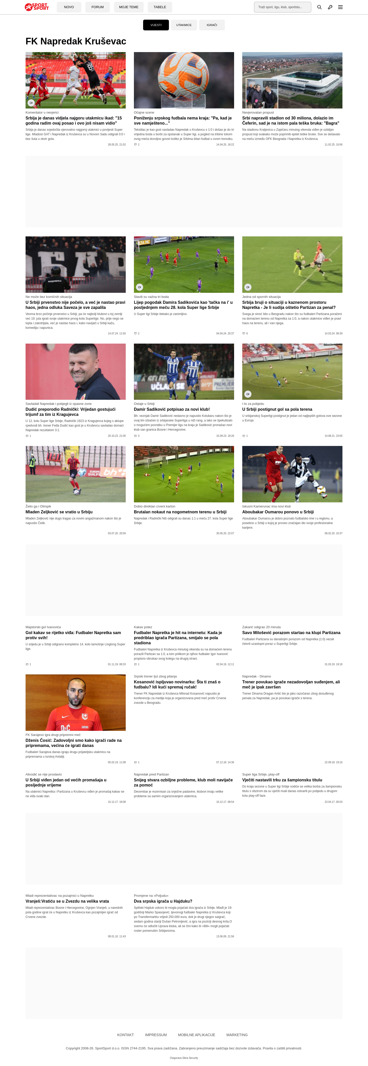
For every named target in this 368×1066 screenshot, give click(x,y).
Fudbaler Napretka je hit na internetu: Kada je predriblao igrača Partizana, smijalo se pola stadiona (178, 638)
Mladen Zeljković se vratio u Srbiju (59, 512)
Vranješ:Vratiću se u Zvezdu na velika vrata (67, 901)
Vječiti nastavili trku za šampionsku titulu (282, 780)
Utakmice (184, 25)
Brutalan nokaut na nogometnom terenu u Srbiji (180, 512)
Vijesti (156, 25)
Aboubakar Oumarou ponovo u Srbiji (278, 512)
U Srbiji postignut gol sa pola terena (277, 409)
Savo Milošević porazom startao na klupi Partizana (291, 633)
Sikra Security (190, 1058)
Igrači (212, 25)
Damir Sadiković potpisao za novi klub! (172, 409)
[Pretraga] (316, 7)
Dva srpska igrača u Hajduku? (163, 901)
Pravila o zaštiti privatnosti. (282, 1048)
